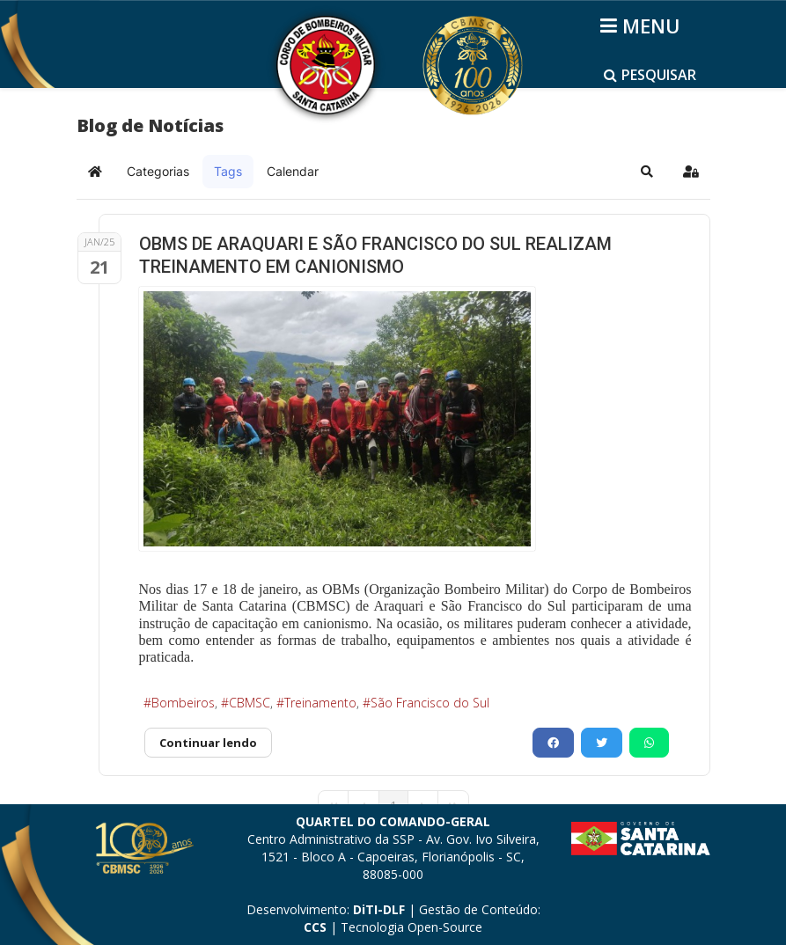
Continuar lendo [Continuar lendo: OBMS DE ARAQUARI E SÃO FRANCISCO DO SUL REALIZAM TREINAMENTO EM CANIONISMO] (208, 743)
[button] (647, 171)
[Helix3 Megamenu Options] (642, 26)
